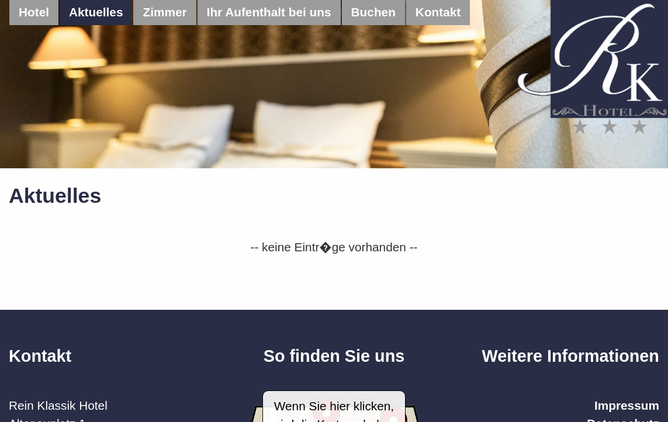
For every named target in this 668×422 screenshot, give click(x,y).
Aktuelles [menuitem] (96, 12)
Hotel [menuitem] (34, 12)
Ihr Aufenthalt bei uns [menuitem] (269, 12)
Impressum (626, 405)
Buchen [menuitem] (373, 12)
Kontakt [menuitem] (438, 12)
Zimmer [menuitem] (164, 12)
